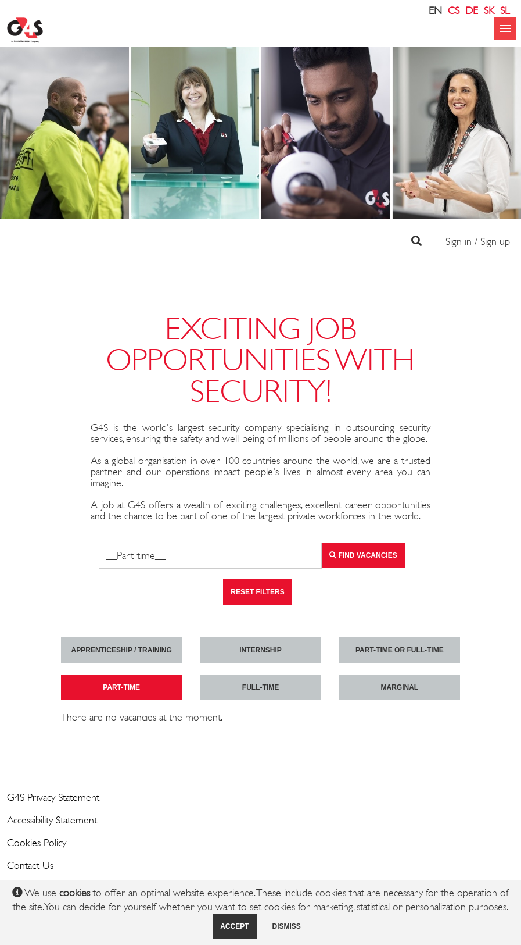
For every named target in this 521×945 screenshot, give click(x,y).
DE (471, 10)
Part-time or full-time (399, 650)
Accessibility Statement (52, 820)
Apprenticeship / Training (121, 650)
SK (489, 10)
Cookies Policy (36, 842)
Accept (234, 926)
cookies (74, 892)
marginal (399, 687)
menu (505, 28)
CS (453, 10)
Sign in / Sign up (477, 241)
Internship (260, 650)
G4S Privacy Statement (53, 797)
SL (504, 10)
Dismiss (286, 926)
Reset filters (257, 592)
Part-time (121, 687)
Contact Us (30, 865)
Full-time (260, 687)
